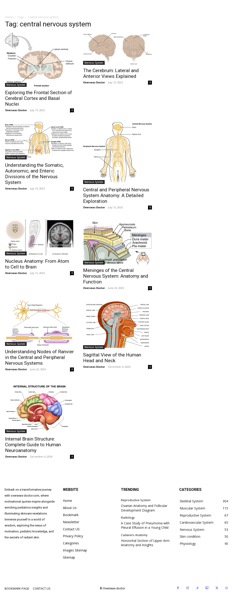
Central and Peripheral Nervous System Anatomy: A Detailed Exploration (116, 195)
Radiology (128, 518)
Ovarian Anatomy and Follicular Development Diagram (144, 507)
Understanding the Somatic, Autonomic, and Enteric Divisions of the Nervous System (34, 173)
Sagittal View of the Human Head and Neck (112, 357)
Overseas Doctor (16, 110)
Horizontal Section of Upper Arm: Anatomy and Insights (145, 542)
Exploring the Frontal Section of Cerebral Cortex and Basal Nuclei (38, 98)
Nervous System (15, 84)
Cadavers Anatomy (134, 535)
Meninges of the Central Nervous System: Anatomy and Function (115, 276)
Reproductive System (136, 500)
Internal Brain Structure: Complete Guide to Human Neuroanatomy (33, 444)
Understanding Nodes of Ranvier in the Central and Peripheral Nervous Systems (39, 357)
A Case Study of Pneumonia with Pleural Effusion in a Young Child (145, 525)
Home (9, 17)
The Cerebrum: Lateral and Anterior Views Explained (111, 73)
